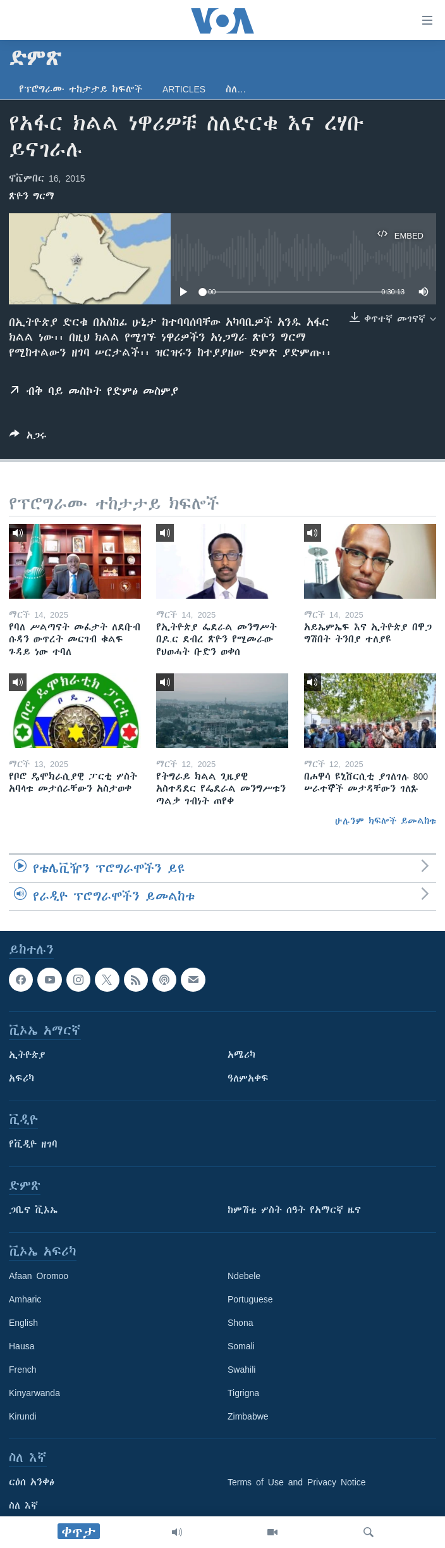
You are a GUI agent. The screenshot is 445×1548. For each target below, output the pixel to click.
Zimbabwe (248, 1416)
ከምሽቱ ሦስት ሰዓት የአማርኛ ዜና (294, 1210)
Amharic (25, 1299)
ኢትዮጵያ (27, 1055)
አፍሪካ (21, 1078)
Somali (241, 1346)
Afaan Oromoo (38, 1276)
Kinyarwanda (34, 1393)
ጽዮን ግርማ (31, 196)
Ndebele (244, 1276)
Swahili (241, 1369)
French (23, 1369)
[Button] (28, 437)
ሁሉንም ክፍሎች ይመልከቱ (385, 821)
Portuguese (250, 1299)
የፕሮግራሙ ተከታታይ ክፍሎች (80, 89)
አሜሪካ (241, 1055)
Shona (240, 1322)
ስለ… (236, 89)
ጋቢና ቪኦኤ (33, 1210)
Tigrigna (243, 1393)
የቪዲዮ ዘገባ (33, 1144)
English (23, 1322)
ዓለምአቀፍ (248, 1078)
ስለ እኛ (23, 1505)
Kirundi (23, 1416)
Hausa (21, 1346)
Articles (183, 89)
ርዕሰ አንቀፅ (31, 1482)
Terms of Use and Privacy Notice (297, 1482)
